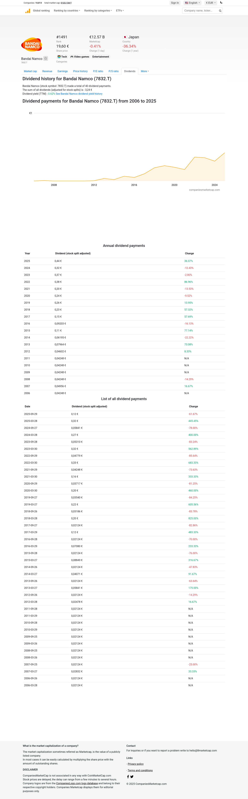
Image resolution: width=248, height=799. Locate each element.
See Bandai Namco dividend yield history (79, 93)
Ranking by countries (66, 10)
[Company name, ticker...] (202, 11)
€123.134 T (66, 3)
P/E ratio (98, 71)
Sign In (175, 2)
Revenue (47, 71)
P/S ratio (114, 71)
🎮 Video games (79, 56)
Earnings (63, 71)
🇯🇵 (131, 37)
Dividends (129, 71)
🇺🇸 (191, 2)
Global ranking (41, 10)
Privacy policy (136, 764)
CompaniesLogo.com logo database (77, 783)
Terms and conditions (140, 770)
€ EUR (210, 2)
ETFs (119, 10)
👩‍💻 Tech (62, 56)
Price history (80, 71)
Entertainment (100, 56)
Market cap (30, 71)
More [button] (144, 71)
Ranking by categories (97, 10)
